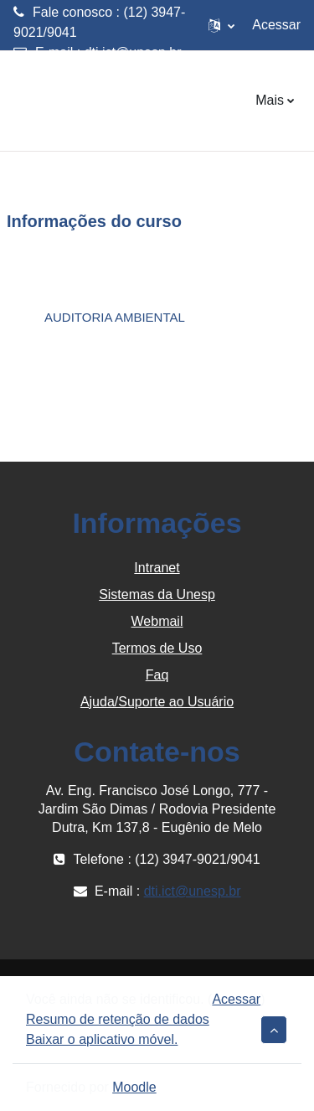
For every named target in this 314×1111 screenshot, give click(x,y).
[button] (221, 25)
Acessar (276, 25)
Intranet (156, 568)
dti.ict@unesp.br (133, 52)
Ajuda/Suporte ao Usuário (157, 702)
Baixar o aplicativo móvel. (102, 1039)
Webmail (157, 621)
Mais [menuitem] (269, 100)
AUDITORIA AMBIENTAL (114, 317)
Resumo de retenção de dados (117, 1019)
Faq (157, 675)
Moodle (134, 1087)
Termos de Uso (157, 648)
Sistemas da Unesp (157, 594)
